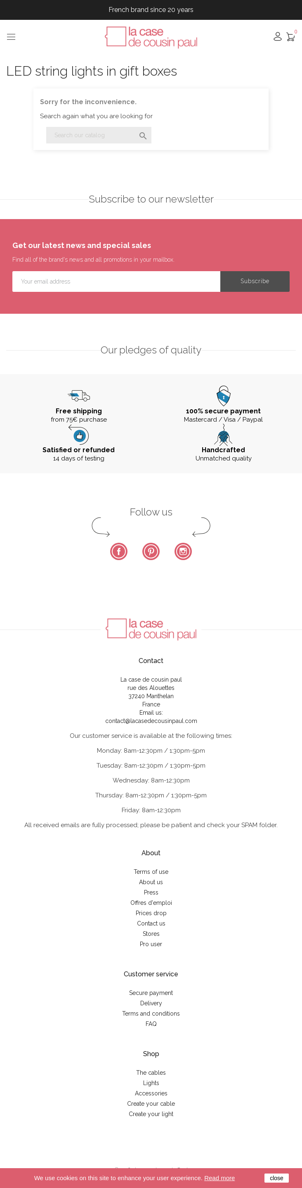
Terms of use (151, 871)
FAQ (151, 1024)
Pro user (151, 944)
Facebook (118, 551)
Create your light (151, 1114)
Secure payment (151, 993)
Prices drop (151, 913)
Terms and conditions (151, 1013)
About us (151, 882)
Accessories (151, 1093)
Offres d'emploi (151, 902)
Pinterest (151, 551)
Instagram (183, 551)
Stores (151, 933)
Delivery (151, 1003)
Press (151, 892)
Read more (219, 1177)
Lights (151, 1083)
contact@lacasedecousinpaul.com (151, 721)
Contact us (151, 923)
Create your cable (151, 1103)
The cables (151, 1072)
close (276, 1178)
